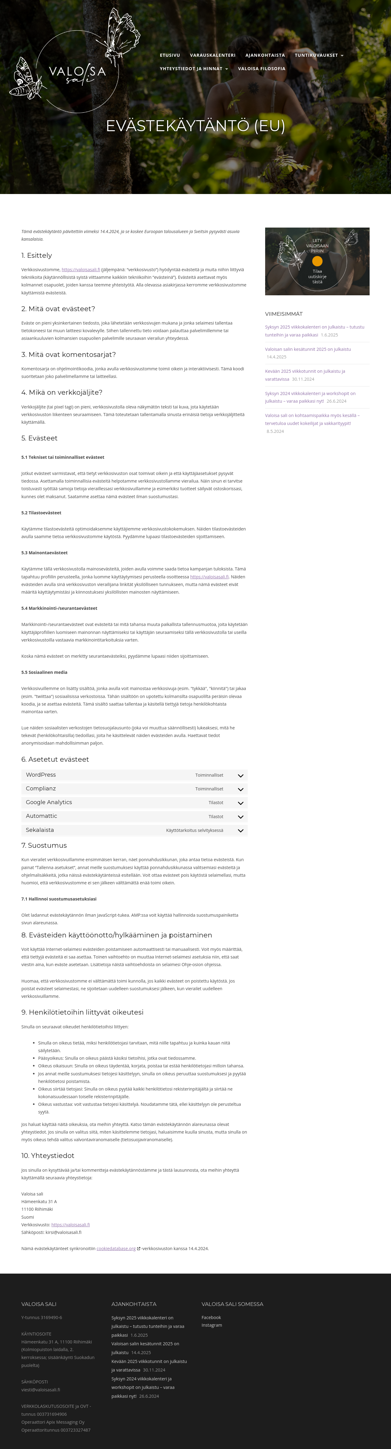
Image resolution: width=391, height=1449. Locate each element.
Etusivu (170, 55)
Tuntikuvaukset (316, 55)
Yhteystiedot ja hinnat (191, 68)
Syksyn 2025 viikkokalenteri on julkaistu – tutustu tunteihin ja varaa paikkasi (147, 1326)
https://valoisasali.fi (81, 269)
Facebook (211, 1317)
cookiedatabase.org (116, 1248)
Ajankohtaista (265, 55)
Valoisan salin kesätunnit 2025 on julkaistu (308, 349)
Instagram (212, 1325)
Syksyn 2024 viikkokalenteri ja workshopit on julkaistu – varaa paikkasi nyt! (142, 1387)
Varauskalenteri (213, 55)
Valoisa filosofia (262, 68)
